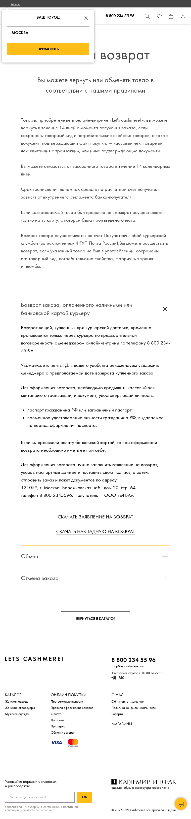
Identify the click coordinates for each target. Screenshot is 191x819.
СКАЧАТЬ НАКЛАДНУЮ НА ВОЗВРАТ (95, 531)
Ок (84, 797)
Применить (48, 49)
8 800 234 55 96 (120, 16)
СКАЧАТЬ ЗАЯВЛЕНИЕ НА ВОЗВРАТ (95, 517)
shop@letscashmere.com (127, 666)
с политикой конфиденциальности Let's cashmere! (41, 808)
